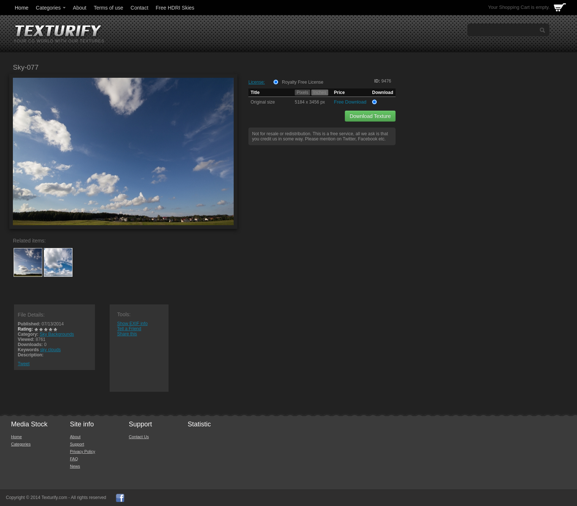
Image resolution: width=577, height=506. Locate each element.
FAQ (74, 459)
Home (21, 8)
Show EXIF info (132, 323)
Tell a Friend (129, 328)
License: (256, 82)
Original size (263, 102)
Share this (127, 333)
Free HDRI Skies (175, 8)
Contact (139, 8)
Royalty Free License (302, 82)
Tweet (23, 363)
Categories (51, 8)
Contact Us (139, 437)
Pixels (302, 92)
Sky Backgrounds (57, 334)
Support (77, 444)
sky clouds (50, 349)
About (79, 8)
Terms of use (108, 8)
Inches (319, 92)
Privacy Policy (82, 451)
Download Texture (370, 116)
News (75, 466)
